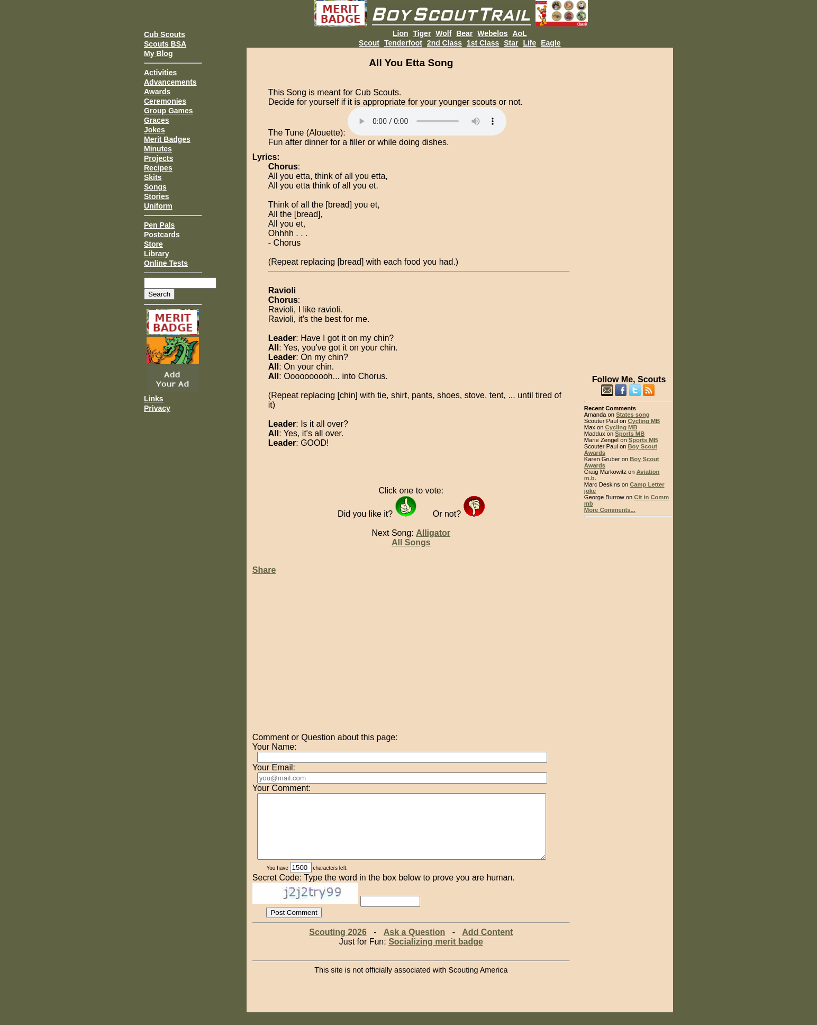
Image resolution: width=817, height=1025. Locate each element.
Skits (152, 177)
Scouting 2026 (337, 944)
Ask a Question (414, 944)
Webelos (492, 33)
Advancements (170, 82)
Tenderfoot (403, 43)
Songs (155, 187)
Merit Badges (167, 139)
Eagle (550, 43)
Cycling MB (644, 421)
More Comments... (610, 510)
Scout (369, 43)
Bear (464, 33)
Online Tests (166, 263)
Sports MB (629, 433)
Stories (156, 196)
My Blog (158, 53)
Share (264, 569)
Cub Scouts (164, 34)
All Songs (411, 542)
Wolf (443, 33)
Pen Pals (159, 225)
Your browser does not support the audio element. (427, 121)
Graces (156, 120)
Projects (158, 158)
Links (154, 398)
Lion (400, 33)
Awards (157, 91)
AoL (519, 33)
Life (529, 43)
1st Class (483, 43)
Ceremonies (165, 101)
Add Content (487, 944)
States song (632, 414)
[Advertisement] (627, 206)
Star (511, 43)
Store (153, 244)
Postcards (162, 234)
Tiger (422, 33)
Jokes (154, 129)
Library (156, 253)
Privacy (157, 408)
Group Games (168, 110)
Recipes (158, 168)
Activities (160, 72)
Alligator (433, 532)
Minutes (158, 149)
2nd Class (444, 43)
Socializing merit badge (435, 954)
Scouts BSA (165, 44)
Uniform (158, 206)
